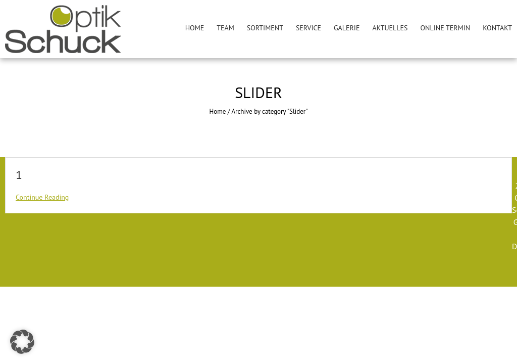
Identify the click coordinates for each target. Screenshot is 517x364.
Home (194, 27)
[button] (22, 342)
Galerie (346, 27)
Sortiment (265, 27)
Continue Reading (42, 197)
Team (225, 27)
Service (308, 27)
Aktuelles (389, 27)
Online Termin (446, 27)
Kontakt (497, 27)
